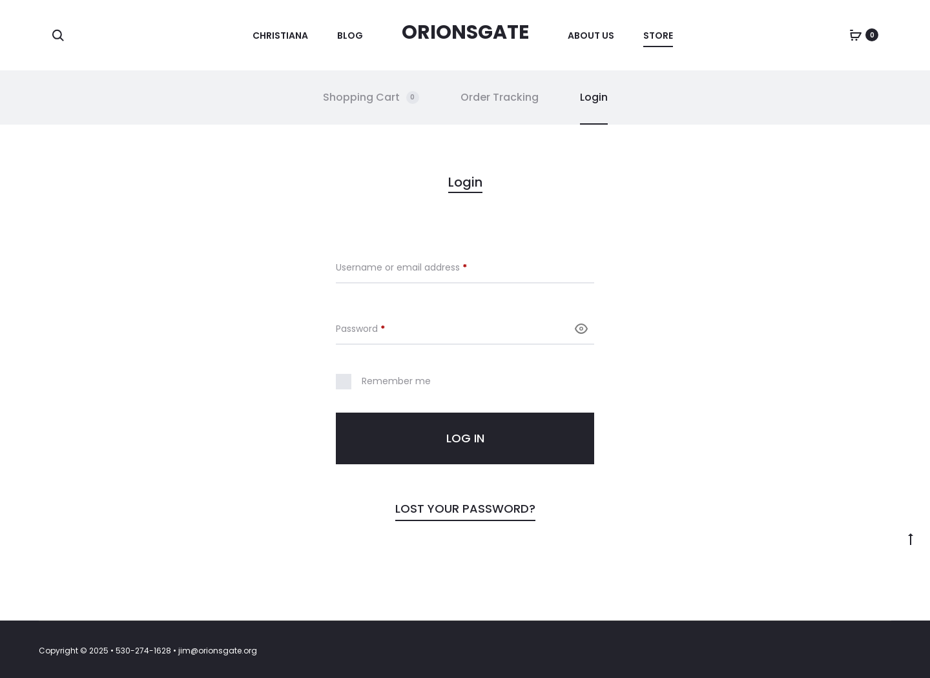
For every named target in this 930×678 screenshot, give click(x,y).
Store (658, 35)
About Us (591, 35)
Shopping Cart (371, 97)
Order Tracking (499, 97)
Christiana (280, 35)
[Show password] (581, 328)
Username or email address (421, 267)
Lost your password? (465, 508)
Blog (350, 35)
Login (594, 97)
